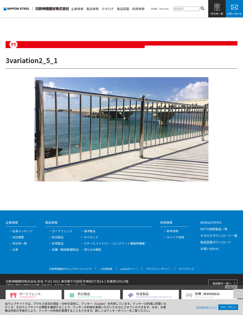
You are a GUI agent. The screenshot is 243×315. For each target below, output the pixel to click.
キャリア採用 (175, 237)
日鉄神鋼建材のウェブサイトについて (70, 269)
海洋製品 (89, 231)
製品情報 (92, 8)
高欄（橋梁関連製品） (66, 249)
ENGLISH (164, 9)
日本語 (154, 9)
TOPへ (238, 294)
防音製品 (58, 243)
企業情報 (77, 8)
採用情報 (138, 8)
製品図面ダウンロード (215, 242)
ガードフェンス (62, 231)
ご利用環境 (106, 269)
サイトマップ (186, 269)
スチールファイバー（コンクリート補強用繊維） (116, 243)
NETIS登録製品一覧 (214, 229)
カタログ (108, 8)
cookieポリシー (129, 269)
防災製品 (58, 237)
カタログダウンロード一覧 (218, 235)
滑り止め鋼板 (92, 249)
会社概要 (18, 237)
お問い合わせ (234, 13)
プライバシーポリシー (158, 269)
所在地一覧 (217, 13)
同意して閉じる (228, 307)
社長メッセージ (22, 231)
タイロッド (91, 237)
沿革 (15, 249)
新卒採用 (172, 231)
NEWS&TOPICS (211, 222)
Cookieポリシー (206, 307)
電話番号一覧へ (221, 283)
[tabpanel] (121, 129)
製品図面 (123, 8)
